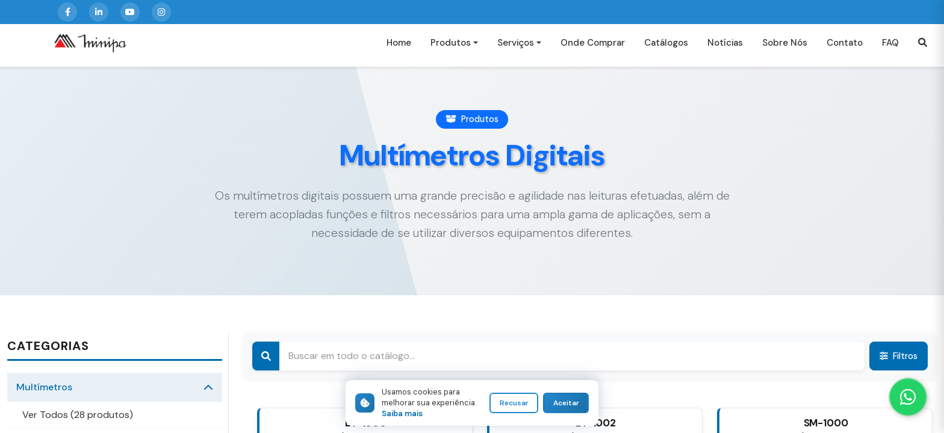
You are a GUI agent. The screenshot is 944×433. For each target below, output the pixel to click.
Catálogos (666, 47)
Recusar (514, 403)
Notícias (725, 47)
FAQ (890, 47)
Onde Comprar (592, 47)
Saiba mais (402, 413)
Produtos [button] (450, 47)
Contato (845, 47)
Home (399, 47)
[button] (922, 48)
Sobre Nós (784, 47)
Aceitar (566, 403)
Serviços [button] (515, 47)
